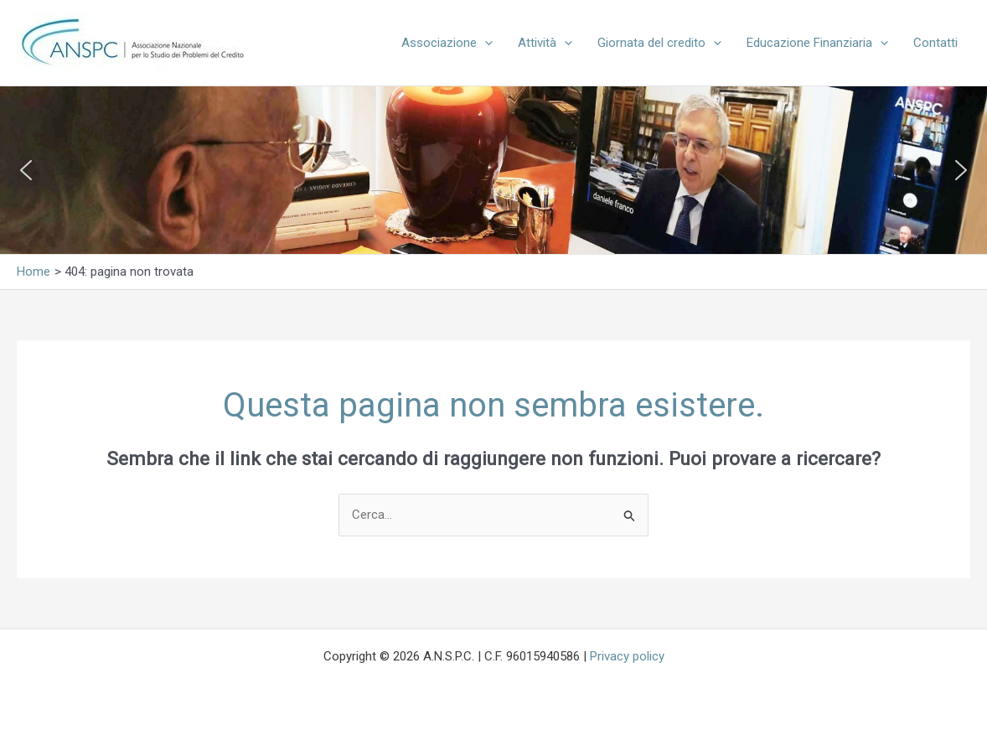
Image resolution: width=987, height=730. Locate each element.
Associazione (447, 42)
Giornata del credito (659, 42)
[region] (493, 170)
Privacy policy (627, 656)
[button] (485, 42)
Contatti (935, 42)
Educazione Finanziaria (817, 42)
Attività (545, 42)
